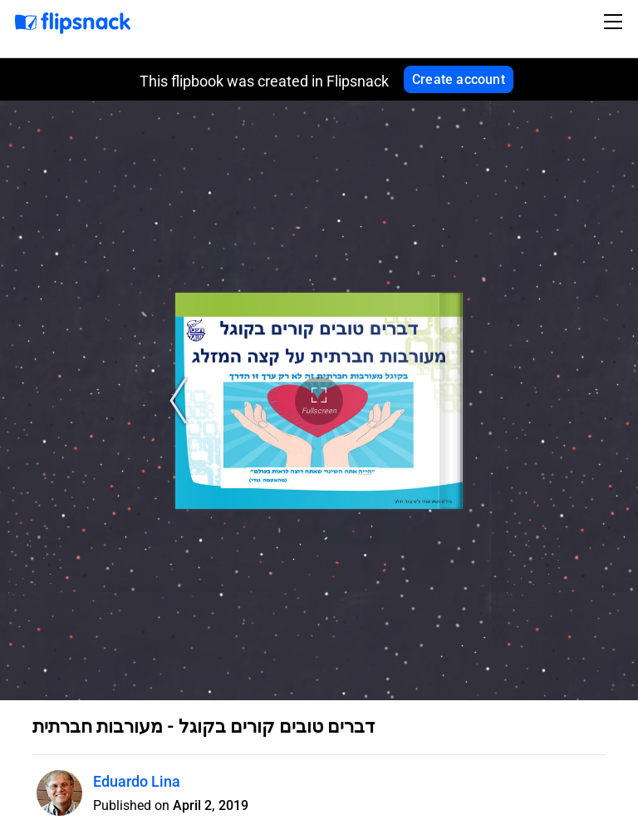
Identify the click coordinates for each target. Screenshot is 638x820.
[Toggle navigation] (615, 21)
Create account (458, 79)
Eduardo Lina (136, 781)
